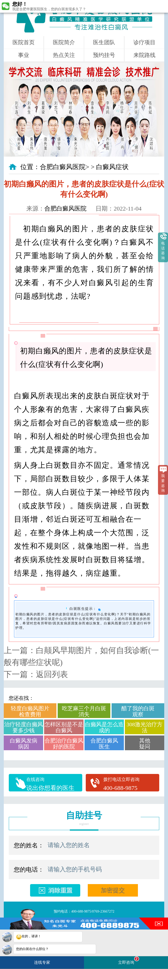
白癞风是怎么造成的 (104, 727)
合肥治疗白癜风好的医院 (64, 743)
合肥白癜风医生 (104, 743)
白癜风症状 (112, 167)
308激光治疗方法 (144, 727)
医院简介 (64, 42)
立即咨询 (128, 960)
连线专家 (42, 962)
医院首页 (24, 42)
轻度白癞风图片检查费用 (30, 711)
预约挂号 (104, 55)
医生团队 (104, 42)
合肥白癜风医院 (63, 167)
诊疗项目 (144, 42)
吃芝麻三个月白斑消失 (84, 711)
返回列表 (52, 674)
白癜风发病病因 (23, 743)
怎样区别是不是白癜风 (64, 727)
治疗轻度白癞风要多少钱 (23, 727)
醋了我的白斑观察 (137, 711)
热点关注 (64, 55)
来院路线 (144, 55)
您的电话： (29, 869)
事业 (23, 55)
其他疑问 (144, 743)
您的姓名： (29, 845)
